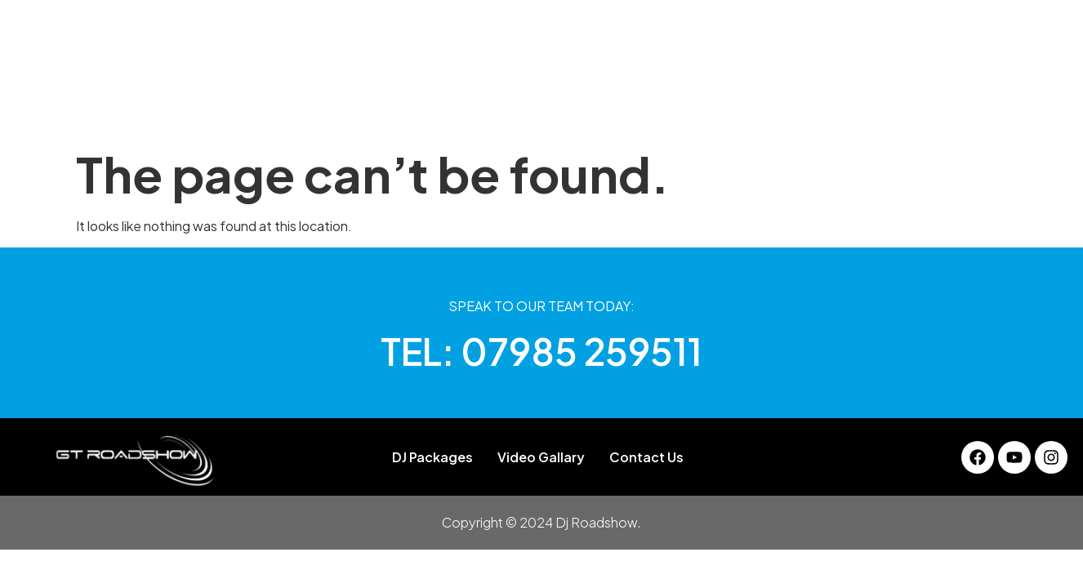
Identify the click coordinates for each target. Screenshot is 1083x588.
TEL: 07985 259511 (541, 350)
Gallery (522, 109)
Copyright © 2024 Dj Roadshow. (541, 522)
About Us (339, 109)
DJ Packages (434, 109)
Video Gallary (694, 109)
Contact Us (799, 109)
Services (598, 109)
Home (266, 109)
